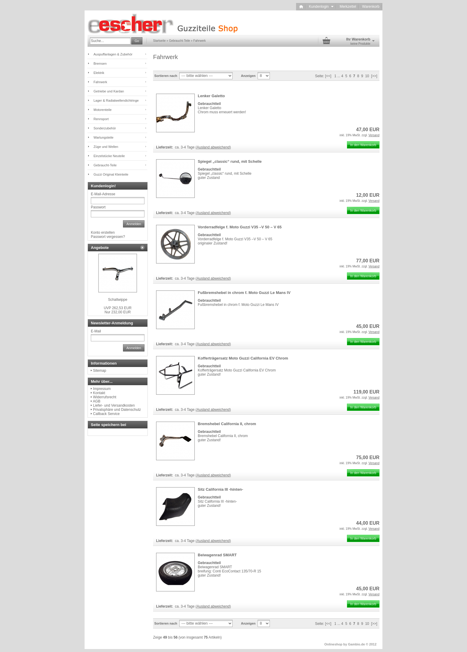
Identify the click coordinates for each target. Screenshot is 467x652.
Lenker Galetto (211, 96)
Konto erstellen (103, 232)
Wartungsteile (103, 137)
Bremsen (100, 63)
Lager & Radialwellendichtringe (116, 100)
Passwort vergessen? (108, 237)
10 (367, 76)
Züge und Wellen (106, 146)
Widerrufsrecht (104, 397)
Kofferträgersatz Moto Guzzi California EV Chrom (243, 358)
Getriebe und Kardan (109, 91)
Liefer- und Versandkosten (114, 405)
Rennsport (101, 119)
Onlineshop (333, 644)
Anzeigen (248, 76)
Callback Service (106, 414)
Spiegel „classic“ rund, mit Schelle (230, 161)
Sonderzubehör (105, 128)
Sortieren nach (165, 76)
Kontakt (99, 393)
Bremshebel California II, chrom (227, 424)
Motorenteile (103, 109)
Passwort (98, 207)
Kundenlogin (321, 6)
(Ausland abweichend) (213, 147)
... (338, 76)
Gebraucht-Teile (105, 165)
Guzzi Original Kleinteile (111, 174)
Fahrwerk (100, 82)
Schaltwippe (117, 300)
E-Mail (96, 331)
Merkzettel (348, 6)
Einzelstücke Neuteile (109, 156)
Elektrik (99, 73)
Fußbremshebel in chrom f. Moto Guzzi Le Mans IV (244, 292)
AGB (96, 401)
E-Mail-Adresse (103, 194)
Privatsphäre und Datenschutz (117, 410)
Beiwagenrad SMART (217, 555)
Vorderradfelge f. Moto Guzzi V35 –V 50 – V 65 (240, 227)
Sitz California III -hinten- (220, 489)
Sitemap (99, 370)
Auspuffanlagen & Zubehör (113, 54)
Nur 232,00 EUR (117, 310)
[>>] (374, 76)
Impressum (101, 389)
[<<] (328, 76)
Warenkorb (370, 6)
